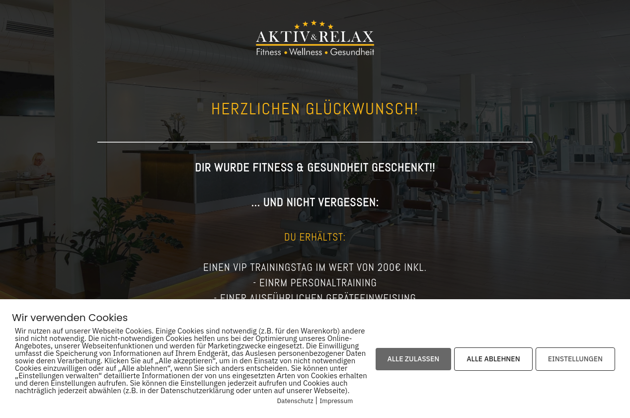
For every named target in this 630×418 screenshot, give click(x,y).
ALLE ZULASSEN (414, 358)
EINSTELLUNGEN (575, 358)
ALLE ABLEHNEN (493, 358)
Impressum (336, 401)
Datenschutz (295, 401)
